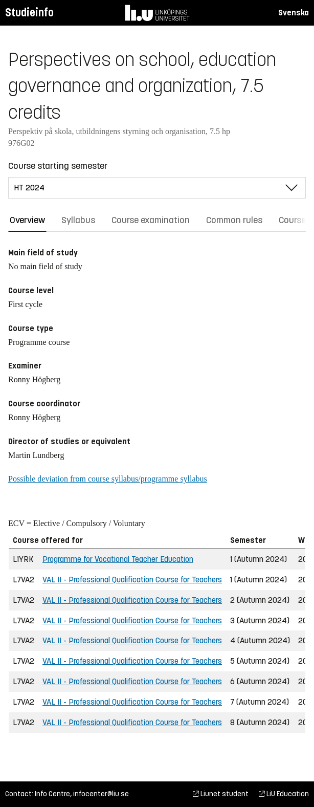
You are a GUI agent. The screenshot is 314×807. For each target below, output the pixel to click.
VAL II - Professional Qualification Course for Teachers (132, 579)
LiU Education (284, 794)
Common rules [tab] (234, 220)
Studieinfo (29, 12)
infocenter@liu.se (101, 794)
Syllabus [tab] (78, 220)
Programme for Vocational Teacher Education (117, 559)
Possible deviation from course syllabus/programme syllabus (107, 478)
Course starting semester (57, 165)
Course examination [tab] (150, 220)
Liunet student (221, 794)
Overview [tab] (27, 220)
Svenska (293, 12)
